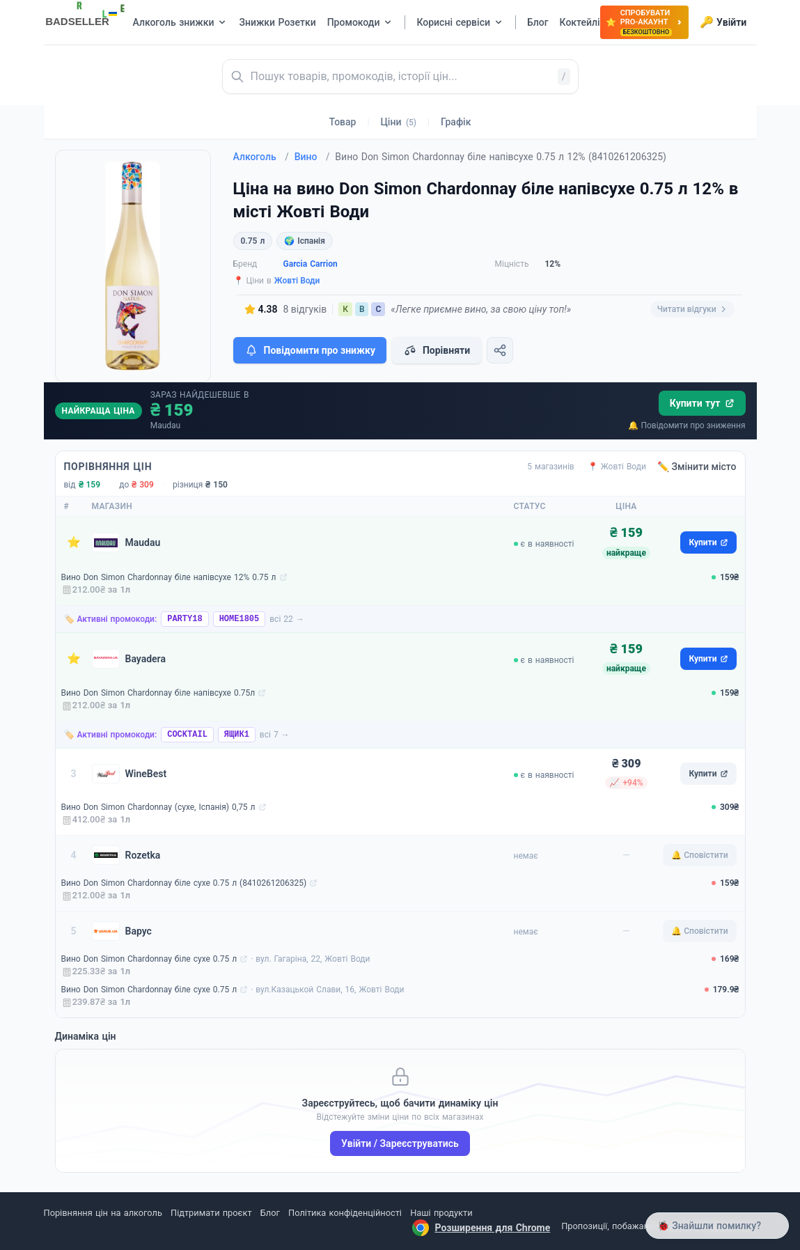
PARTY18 (184, 619)
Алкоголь (261, 156)
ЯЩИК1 (236, 735)
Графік (456, 121)
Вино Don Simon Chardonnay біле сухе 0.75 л (149, 959)
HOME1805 (239, 619)
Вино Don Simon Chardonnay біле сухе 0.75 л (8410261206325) (184, 883)
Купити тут (702, 403)
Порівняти (436, 350)
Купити (708, 542)
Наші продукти (441, 1213)
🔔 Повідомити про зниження (686, 425)
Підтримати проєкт (211, 1213)
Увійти (723, 22)
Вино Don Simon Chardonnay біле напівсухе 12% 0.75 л (168, 577)
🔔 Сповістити (699, 855)
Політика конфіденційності (345, 1213)
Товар (342, 121)
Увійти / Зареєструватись (400, 1143)
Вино (312, 156)
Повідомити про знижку (309, 350)
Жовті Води (297, 281)
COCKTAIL (187, 735)
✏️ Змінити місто (697, 466)
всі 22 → (286, 619)
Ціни (398, 121)
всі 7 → (275, 735)
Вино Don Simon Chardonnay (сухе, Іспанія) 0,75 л (158, 807)
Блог (270, 1213)
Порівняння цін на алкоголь (103, 1213)
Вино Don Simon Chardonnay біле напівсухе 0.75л (158, 693)
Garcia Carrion (310, 264)
